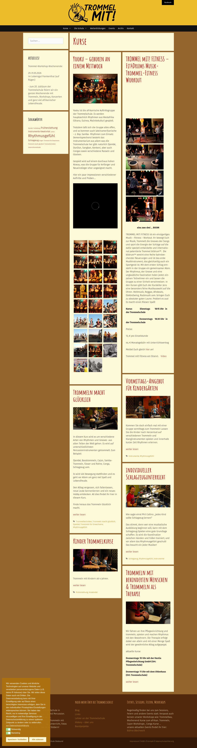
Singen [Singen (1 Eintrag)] (41, 140)
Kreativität (93, 592)
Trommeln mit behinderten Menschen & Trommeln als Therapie (147, 583)
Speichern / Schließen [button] (17, 739)
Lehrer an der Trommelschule (90, 718)
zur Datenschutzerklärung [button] (17, 725)
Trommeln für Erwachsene (92, 524)
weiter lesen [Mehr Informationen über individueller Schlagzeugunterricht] (132, 551)
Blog (77, 710)
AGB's (143, 741)
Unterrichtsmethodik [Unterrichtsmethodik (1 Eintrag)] (34, 147)
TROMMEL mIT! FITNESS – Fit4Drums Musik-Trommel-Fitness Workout (147, 69)
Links (77, 714)
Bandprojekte (82, 726)
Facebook (167, 2)
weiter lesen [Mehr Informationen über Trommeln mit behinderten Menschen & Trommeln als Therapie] (132, 681)
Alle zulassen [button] (37, 739)
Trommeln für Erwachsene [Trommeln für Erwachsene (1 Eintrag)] (51, 140)
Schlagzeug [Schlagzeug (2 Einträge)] (33, 140)
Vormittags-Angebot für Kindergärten (145, 384)
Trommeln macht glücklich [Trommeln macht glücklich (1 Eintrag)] (36, 144)
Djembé (76, 524)
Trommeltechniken (84, 521)
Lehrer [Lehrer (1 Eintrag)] (53, 132)
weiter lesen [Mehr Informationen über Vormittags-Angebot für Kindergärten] (132, 449)
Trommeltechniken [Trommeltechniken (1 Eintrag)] (50, 144)
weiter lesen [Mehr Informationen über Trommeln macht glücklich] (79, 514)
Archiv (121, 28)
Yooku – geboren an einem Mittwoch (91, 62)
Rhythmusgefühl (147, 456)
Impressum (134, 741)
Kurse (68, 28)
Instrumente (134, 456)
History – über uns (84, 722)
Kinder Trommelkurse (93, 541)
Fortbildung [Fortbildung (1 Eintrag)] (36, 128)
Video (163, 356)
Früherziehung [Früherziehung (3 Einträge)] (49, 127)
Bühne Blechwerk (136, 730)
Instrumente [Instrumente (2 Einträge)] (34, 131)
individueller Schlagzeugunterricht (145, 473)
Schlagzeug (133, 559)
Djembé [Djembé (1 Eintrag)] (30, 128)
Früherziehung (82, 592)
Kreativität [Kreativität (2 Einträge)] (45, 131)
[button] (8, 729)
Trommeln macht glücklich (89, 395)
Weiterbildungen (97, 28)
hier (148, 349)
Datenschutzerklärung (164, 741)
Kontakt (130, 28)
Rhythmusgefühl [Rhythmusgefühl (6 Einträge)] (41, 136)
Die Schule (81, 28)
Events (112, 28)
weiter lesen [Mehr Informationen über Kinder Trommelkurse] (79, 585)
